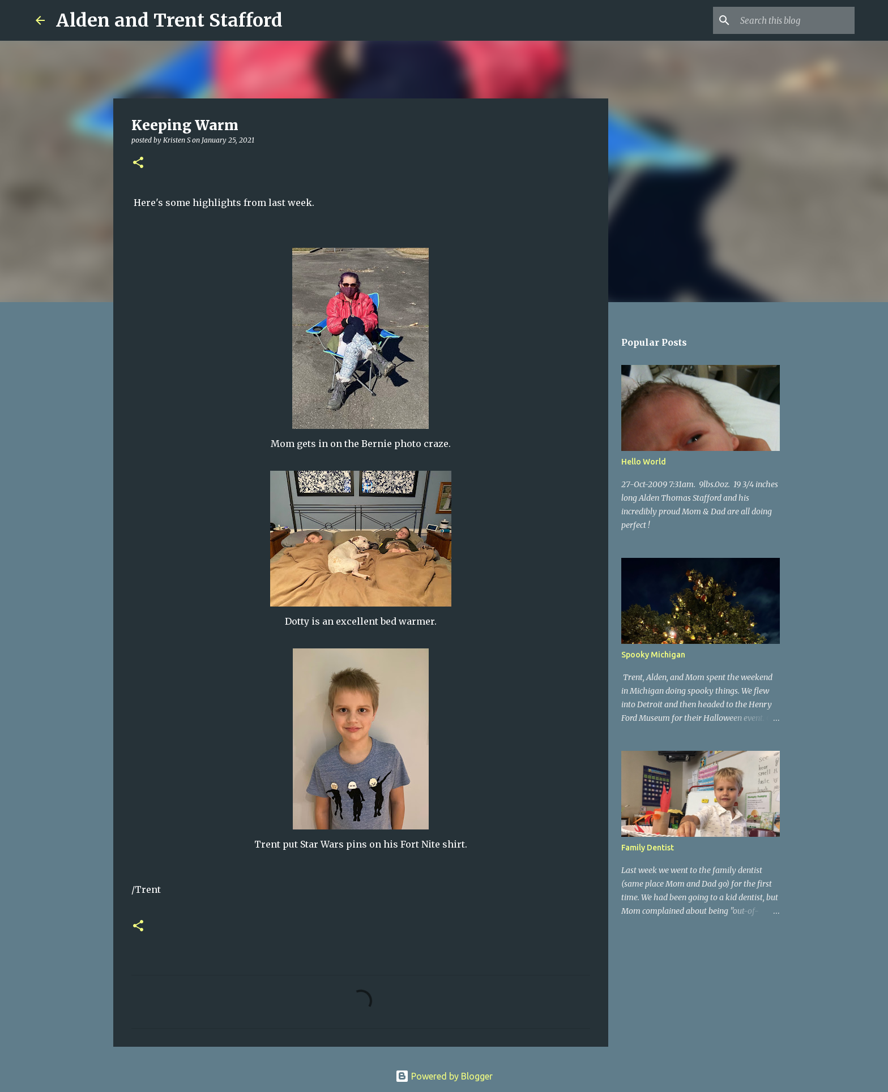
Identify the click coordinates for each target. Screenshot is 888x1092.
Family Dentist (647, 847)
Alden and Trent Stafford (169, 20)
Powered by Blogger (444, 1076)
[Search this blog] (795, 20)
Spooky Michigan (653, 654)
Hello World (643, 461)
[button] (138, 163)
